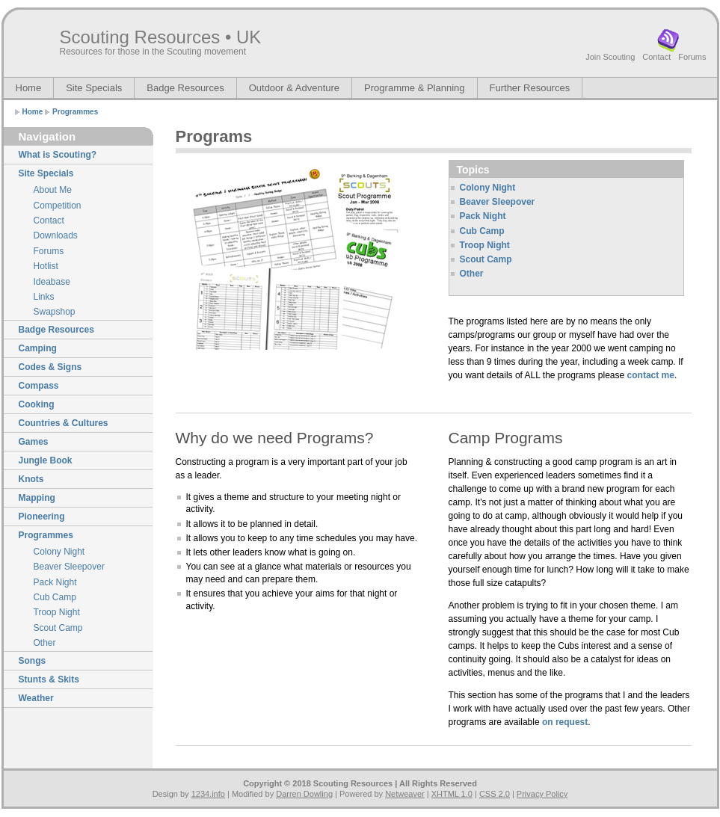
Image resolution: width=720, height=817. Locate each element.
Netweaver (405, 793)
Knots (31, 479)
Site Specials (94, 87)
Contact (656, 56)
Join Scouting (610, 56)
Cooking (37, 404)
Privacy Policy (542, 793)
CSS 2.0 (494, 793)
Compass (39, 385)
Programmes (75, 112)
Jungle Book (46, 460)
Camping (38, 348)
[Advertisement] (263, 381)
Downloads (56, 235)
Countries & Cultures (63, 423)
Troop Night (57, 612)
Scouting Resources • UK (161, 37)
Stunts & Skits (49, 679)
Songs (32, 661)
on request (565, 722)
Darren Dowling (304, 793)
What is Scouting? (58, 154)
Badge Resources (185, 87)
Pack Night (55, 582)
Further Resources (530, 87)
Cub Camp (55, 597)
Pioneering (42, 516)
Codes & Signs (50, 367)
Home (29, 87)
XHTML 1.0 (452, 793)
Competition (57, 205)
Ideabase (52, 282)
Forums (692, 56)
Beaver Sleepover (69, 566)
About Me (53, 190)
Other (45, 643)
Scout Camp (58, 628)
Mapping (37, 498)
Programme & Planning (414, 87)
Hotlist (46, 266)
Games (34, 442)
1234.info (208, 793)
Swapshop (55, 311)
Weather (36, 698)
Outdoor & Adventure (294, 87)
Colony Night (59, 551)
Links (44, 297)
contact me (650, 375)
